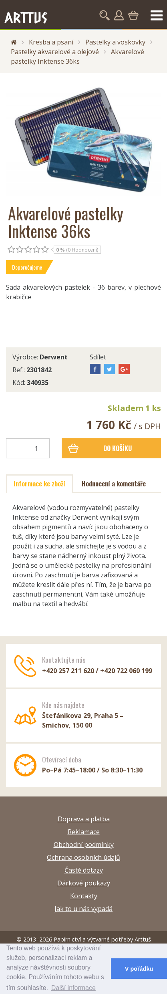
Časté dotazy (83, 870)
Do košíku (100, 448)
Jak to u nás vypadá (83, 908)
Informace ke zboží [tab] (39, 483)
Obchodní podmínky (84, 844)
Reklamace (84, 831)
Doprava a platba (84, 819)
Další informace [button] (73, 987)
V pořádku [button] (139, 969)
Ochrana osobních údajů (83, 857)
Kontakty (83, 895)
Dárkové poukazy (83, 883)
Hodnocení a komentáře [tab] (114, 483)
